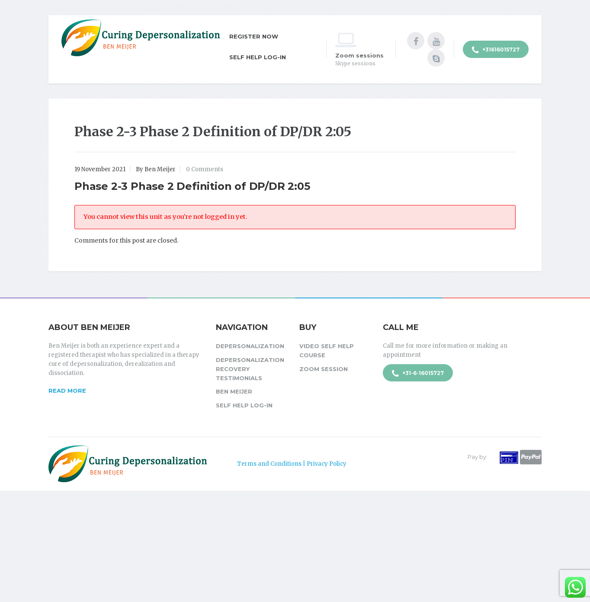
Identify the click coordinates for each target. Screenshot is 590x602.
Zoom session (323, 368)
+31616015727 (495, 50)
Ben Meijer (234, 391)
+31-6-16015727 (418, 373)
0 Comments (204, 169)
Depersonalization (250, 346)
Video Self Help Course (326, 351)
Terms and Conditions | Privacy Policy (291, 464)
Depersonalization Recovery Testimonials (250, 368)
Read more (67, 390)
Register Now (253, 36)
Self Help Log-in (257, 57)
